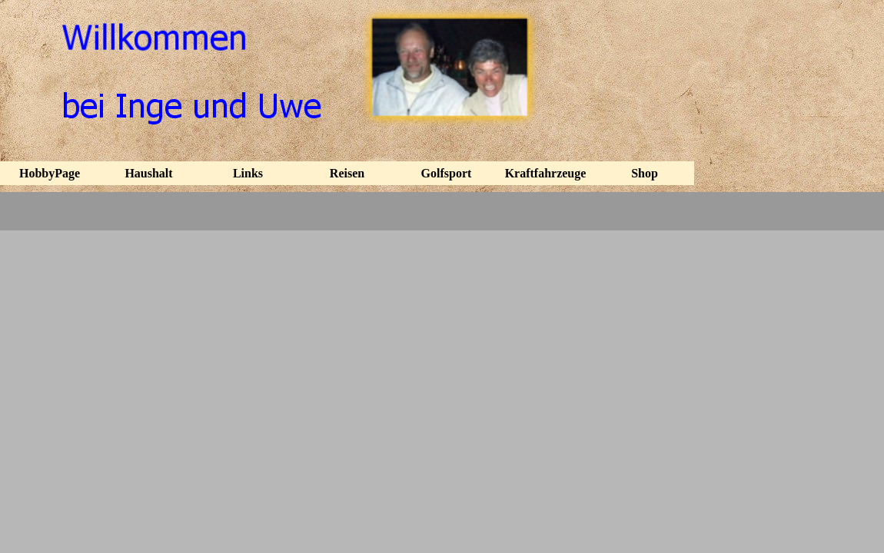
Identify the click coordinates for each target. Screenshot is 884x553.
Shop (644, 173)
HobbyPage (49, 173)
